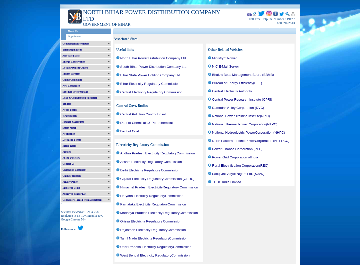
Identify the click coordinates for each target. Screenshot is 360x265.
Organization (74, 36)
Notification (68, 133)
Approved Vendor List (74, 193)
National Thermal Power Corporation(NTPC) (244, 124)
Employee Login (71, 187)
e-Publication (69, 115)
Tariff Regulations (72, 49)
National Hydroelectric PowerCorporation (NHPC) (248, 132)
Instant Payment (71, 73)
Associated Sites (71, 55)
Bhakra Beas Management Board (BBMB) (243, 75)
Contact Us (68, 163)
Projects (66, 151)
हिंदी (249, 15)
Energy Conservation (73, 61)
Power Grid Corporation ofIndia (235, 157)
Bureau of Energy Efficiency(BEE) (237, 83)
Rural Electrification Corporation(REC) (240, 165)
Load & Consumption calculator (79, 97)
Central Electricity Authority (232, 91)
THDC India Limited (226, 182)
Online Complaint (72, 79)
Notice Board (69, 109)
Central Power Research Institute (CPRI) (242, 99)
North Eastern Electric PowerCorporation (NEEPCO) (251, 141)
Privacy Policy (70, 181)
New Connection (71, 85)
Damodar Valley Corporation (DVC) (238, 108)
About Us (73, 31)
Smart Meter (69, 127)
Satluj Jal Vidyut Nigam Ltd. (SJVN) (238, 174)
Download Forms (71, 139)
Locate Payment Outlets (75, 67)
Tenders (66, 103)
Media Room (69, 145)
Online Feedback (71, 175)
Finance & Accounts (73, 121)
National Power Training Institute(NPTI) (241, 116)
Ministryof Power (224, 58)
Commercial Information (75, 43)
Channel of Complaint (74, 169)
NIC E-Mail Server (225, 66)
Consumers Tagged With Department (82, 199)
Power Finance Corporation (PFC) (237, 149)
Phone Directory (71, 157)
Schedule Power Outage (75, 91)
